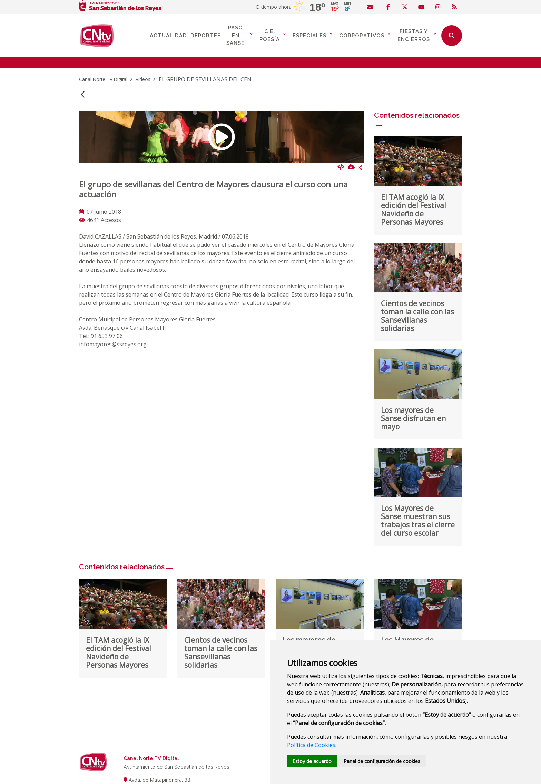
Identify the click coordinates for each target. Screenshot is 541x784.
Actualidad (168, 35)
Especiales (309, 35)
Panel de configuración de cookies (382, 761)
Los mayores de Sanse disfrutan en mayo (413, 418)
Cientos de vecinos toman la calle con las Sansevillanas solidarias (417, 315)
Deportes (205, 35)
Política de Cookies (311, 745)
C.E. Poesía (269, 35)
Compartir (360, 167)
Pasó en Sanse (235, 35)
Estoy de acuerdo (312, 761)
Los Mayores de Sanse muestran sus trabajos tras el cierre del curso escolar (418, 520)
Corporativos (361, 35)
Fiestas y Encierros (413, 35)
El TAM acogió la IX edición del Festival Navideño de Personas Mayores (413, 209)
